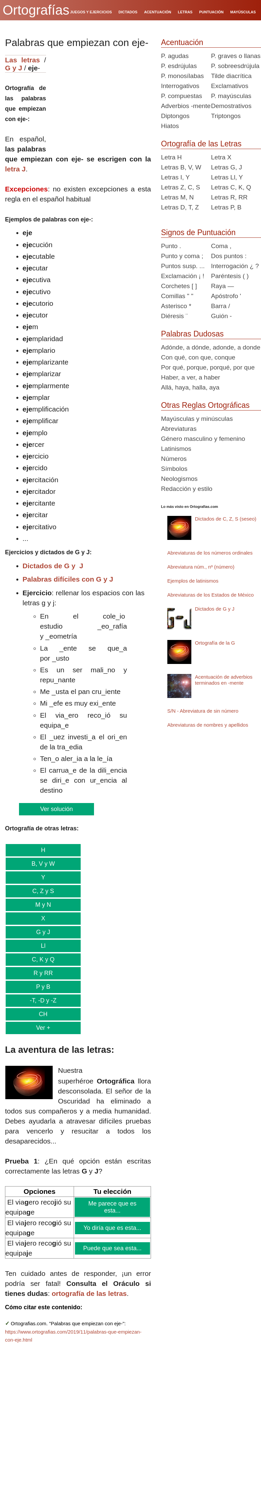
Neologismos (179, 478)
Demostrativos (231, 105)
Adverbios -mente (186, 105)
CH (42, 1014)
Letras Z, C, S (180, 187)
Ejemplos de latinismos (192, 581)
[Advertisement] (101, 96)
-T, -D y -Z (42, 1000)
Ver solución (56, 809)
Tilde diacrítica (231, 75)
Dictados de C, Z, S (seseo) (225, 519)
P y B (43, 986)
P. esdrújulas (179, 65)
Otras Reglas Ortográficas (205, 405)
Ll (42, 945)
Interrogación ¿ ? (235, 265)
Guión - (221, 315)
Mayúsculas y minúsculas (197, 418)
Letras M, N (177, 197)
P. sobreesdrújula (235, 65)
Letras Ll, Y (227, 177)
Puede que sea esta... (113, 1248)
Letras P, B (226, 207)
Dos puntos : (229, 255)
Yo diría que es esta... (112, 1228)
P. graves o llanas (236, 55)
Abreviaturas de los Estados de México (210, 595)
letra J (15, 169)
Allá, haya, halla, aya (190, 387)
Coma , (221, 245)
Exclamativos (229, 85)
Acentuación (182, 42)
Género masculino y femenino (203, 438)
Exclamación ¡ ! (182, 275)
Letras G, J (226, 167)
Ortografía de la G (215, 643)
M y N (43, 904)
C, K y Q (42, 959)
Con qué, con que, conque (198, 357)
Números (174, 458)
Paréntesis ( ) (230, 275)
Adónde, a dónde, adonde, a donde (210, 347)
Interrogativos (180, 85)
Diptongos (175, 115)
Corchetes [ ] (179, 285)
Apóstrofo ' (226, 295)
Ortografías (36, 10)
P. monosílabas (182, 75)
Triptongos (226, 115)
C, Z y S (43, 891)
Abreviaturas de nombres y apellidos (207, 725)
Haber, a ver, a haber (190, 377)
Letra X (221, 157)
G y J (13, 68)
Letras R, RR (229, 197)
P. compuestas (181, 95)
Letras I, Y (175, 177)
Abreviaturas (179, 428)
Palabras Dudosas (192, 333)
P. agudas (175, 55)
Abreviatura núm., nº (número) (200, 567)
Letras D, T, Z (180, 207)
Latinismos (176, 448)
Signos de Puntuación (198, 232)
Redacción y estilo (186, 488)
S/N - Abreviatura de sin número (202, 711)
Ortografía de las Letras (201, 143)
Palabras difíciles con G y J (68, 579)
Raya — (222, 285)
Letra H (171, 157)
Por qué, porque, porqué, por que (208, 367)
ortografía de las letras (89, 1293)
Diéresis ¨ (174, 315)
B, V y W (42, 863)
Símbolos (174, 468)
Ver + (43, 1027)
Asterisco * (176, 305)
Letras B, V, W (181, 167)
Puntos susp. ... (183, 265)
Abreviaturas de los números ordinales (210, 553)
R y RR (42, 973)
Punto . (171, 245)
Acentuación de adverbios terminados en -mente (224, 680)
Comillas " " (177, 295)
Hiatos (170, 125)
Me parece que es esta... (112, 1207)
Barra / (220, 305)
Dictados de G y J (53, 566)
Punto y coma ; (182, 255)
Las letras (22, 60)
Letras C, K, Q (231, 187)
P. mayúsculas (231, 95)
